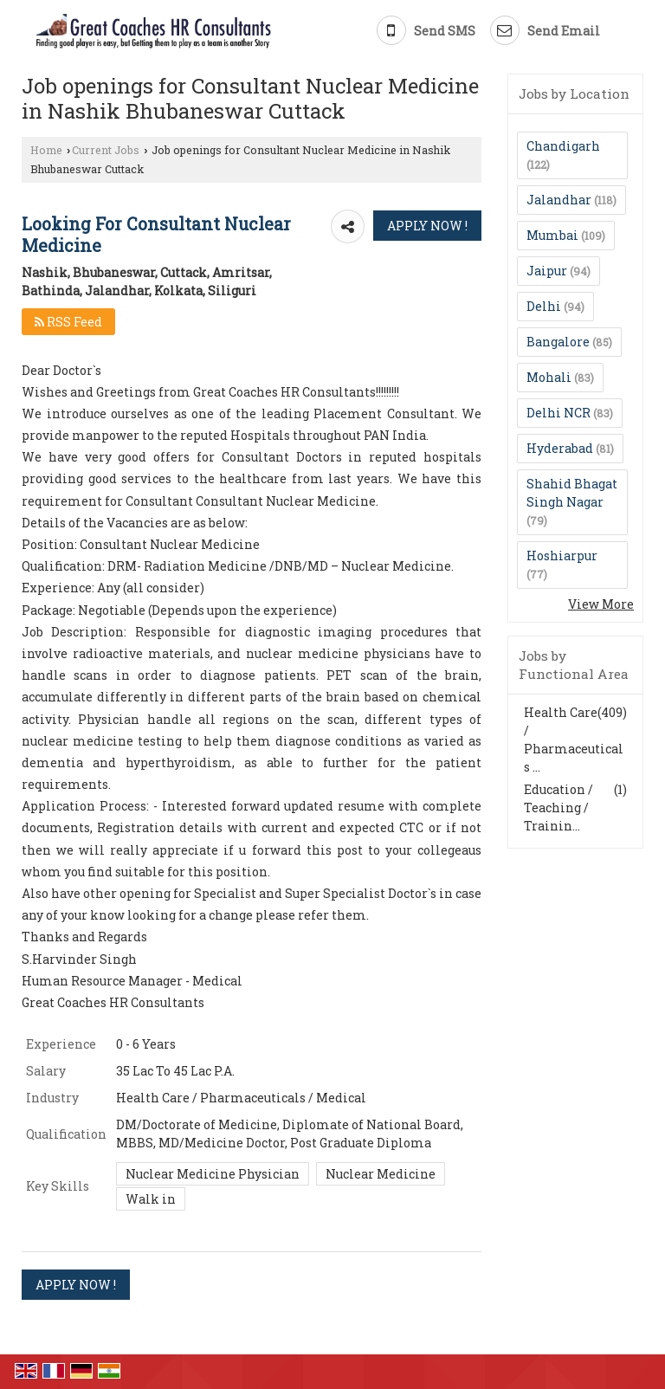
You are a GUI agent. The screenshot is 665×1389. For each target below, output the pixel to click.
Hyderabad (559, 448)
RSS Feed (68, 321)
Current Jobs (105, 150)
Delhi (543, 306)
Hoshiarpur (561, 555)
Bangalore (558, 341)
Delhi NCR (558, 412)
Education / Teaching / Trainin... (558, 807)
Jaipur (546, 270)
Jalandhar (558, 199)
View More (601, 604)
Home (46, 150)
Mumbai (552, 235)
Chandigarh (563, 146)
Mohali (548, 377)
